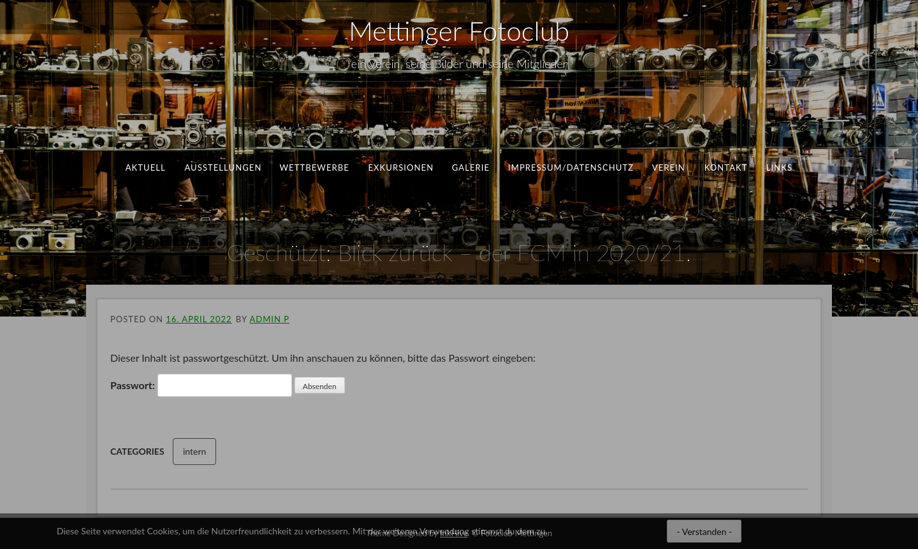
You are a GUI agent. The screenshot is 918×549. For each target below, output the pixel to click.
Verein (668, 167)
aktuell (146, 167)
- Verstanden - (704, 531)
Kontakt (725, 167)
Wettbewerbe (314, 167)
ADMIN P (269, 319)
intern (194, 451)
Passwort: (201, 385)
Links (779, 167)
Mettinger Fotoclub (459, 30)
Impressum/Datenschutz (571, 167)
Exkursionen (400, 167)
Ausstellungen (222, 167)
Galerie (471, 167)
